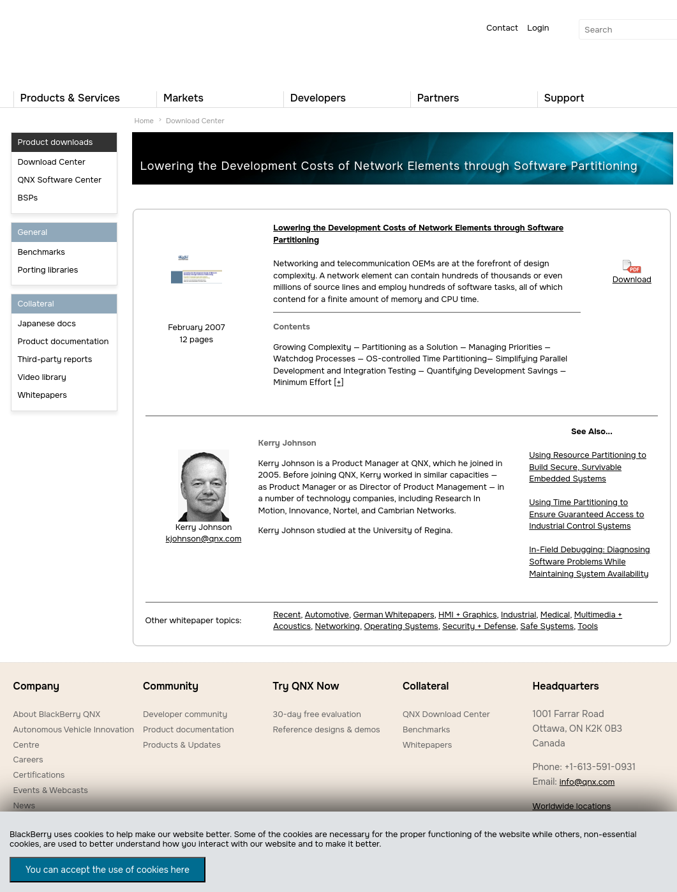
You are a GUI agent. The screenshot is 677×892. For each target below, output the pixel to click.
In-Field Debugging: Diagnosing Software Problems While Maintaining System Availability (589, 561)
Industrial (518, 614)
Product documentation (63, 341)
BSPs (28, 197)
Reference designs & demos (326, 729)
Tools (587, 626)
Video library (42, 377)
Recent (287, 614)
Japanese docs (47, 323)
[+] (338, 382)
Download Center (52, 161)
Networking (337, 626)
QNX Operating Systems (51, 42)
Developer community (185, 714)
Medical (555, 614)
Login (538, 27)
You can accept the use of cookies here (108, 869)
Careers (28, 759)
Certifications (39, 774)
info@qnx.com (587, 781)
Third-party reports (55, 359)
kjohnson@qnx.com (204, 538)
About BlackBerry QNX (57, 714)
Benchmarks (41, 251)
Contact (502, 27)
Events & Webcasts (50, 790)
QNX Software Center (60, 179)
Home (144, 120)
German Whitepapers (394, 614)
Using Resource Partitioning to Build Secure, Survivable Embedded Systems (587, 467)
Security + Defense (479, 626)
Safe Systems (547, 626)
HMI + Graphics (467, 614)
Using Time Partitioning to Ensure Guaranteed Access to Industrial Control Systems (586, 514)
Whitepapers (42, 394)
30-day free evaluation (316, 714)
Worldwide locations (571, 806)
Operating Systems (401, 626)
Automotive (327, 614)
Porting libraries (48, 269)
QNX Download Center (446, 714)
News (24, 805)
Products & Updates (182, 744)
